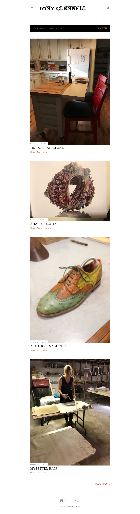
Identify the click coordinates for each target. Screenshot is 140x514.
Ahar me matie (43, 223)
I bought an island (47, 147)
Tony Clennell (62, 9)
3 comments (42, 152)
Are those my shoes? (48, 346)
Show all (102, 28)
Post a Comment (44, 228)
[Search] (108, 7)
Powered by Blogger (70, 501)
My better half (43, 468)
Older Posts (102, 484)
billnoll (77, 506)
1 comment (41, 473)
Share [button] (32, 152)
